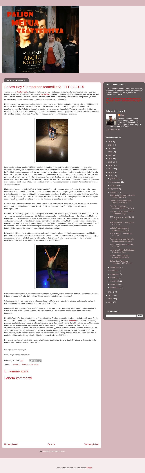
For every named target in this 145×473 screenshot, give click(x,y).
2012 (110, 299)
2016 (110, 172)
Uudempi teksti (11, 444)
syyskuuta (114, 189)
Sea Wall (72, 320)
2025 (110, 142)
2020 (110, 159)
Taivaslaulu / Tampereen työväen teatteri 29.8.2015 (122, 196)
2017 (110, 169)
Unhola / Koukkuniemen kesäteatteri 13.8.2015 (119, 229)
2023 (110, 148)
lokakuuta (114, 185)
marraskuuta (115, 182)
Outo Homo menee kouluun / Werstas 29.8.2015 (121, 202)
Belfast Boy (45, 94)
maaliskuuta (115, 281)
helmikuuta (114, 284)
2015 (110, 176)
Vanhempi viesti (91, 444)
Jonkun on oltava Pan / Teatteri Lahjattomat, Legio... (122, 212)
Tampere (24, 364)
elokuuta (114, 192)
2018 (110, 165)
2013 (110, 295)
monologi (16, 364)
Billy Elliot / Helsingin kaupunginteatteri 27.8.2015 (122, 207)
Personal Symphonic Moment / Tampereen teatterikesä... (122, 240)
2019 (110, 162)
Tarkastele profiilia (113, 130)
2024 (110, 145)
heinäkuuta (114, 267)
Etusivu (51, 444)
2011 (110, 302)
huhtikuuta (114, 277)
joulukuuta (114, 179)
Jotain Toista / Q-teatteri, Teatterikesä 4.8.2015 (119, 256)
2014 (110, 292)
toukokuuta (114, 274)
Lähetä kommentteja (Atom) (54, 451)
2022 (110, 152)
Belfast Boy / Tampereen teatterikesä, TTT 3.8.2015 (121, 262)
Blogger (89, 468)
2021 (110, 155)
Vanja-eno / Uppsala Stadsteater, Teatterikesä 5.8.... (122, 251)
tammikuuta (115, 288)
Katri (122, 115)
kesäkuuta (114, 271)
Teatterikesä (22, 92)
